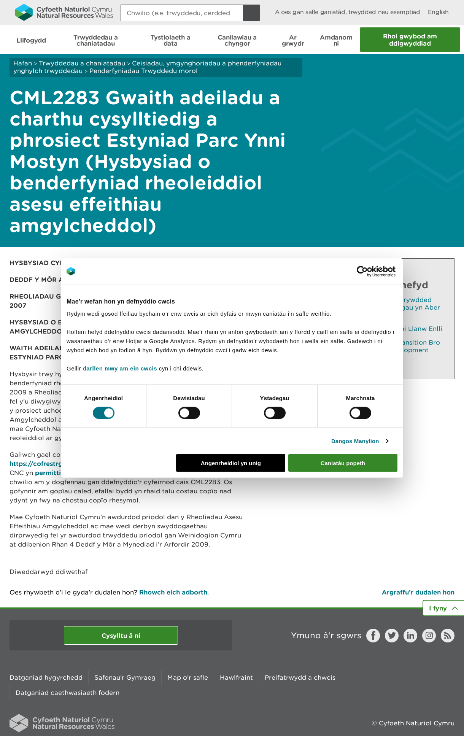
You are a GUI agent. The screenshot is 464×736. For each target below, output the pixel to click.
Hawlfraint (236, 677)
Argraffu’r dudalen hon (418, 592)
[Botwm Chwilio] (251, 13)
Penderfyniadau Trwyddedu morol (143, 71)
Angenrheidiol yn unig (231, 463)
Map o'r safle (187, 677)
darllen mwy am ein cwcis (120, 368)
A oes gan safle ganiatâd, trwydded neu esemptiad (347, 12)
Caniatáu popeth (343, 463)
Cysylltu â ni (121, 635)
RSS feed (447, 635)
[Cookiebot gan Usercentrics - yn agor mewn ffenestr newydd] (375, 271)
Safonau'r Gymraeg (125, 677)
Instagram (429, 635)
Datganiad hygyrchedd (46, 677)
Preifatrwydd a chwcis (300, 677)
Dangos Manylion (355, 440)
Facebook (373, 635)
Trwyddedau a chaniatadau (82, 63)
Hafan (22, 63)
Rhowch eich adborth (173, 592)
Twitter (392, 635)
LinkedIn (410, 635)
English (438, 12)
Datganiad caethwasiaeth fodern (67, 692)
